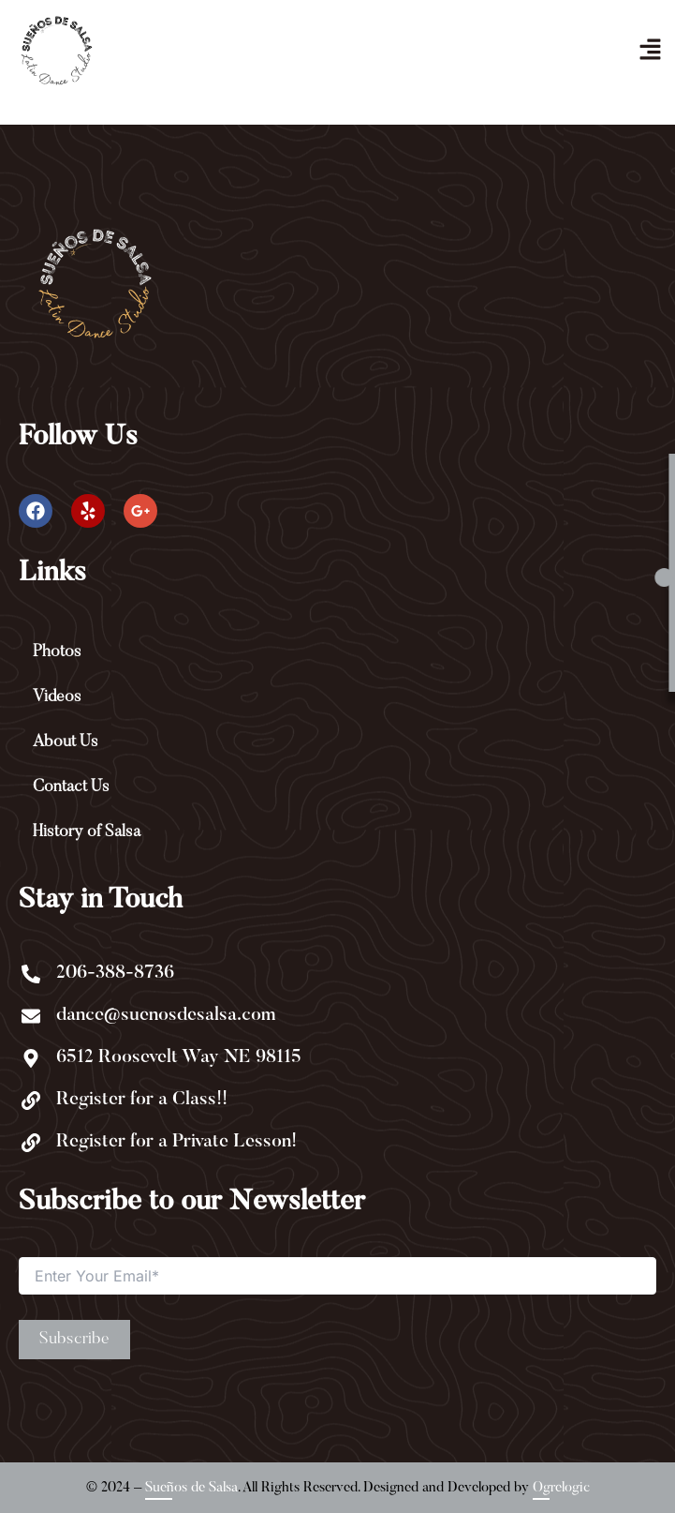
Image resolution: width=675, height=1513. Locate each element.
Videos (57, 697)
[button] (649, 50)
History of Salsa (86, 832)
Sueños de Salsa (191, 1487)
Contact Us (71, 787)
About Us (65, 742)
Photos (57, 652)
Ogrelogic (561, 1487)
